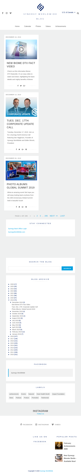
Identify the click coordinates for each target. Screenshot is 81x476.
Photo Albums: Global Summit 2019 (23, 309)
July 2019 (15, 320)
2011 (12, 352)
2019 (12, 300)
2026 (12, 284)
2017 (12, 338)
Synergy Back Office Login (17, 228)
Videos (48, 26)
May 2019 (15, 325)
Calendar (27, 26)
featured (31, 394)
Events (23, 394)
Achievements (60, 26)
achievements (14, 394)
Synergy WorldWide (18, 373)
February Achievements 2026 (69, 446)
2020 (12, 298)
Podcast (18, 398)
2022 (12, 293)
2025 (12, 286)
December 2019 (17, 302)
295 (46, 216)
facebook (26, 424)
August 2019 (16, 318)
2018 (12, 336)
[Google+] (24, 86)
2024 (12, 289)
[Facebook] (16, 152)
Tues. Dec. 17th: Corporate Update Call (20, 127)
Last (62, 216)
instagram (42, 424)
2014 (12, 345)
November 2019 (17, 311)
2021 (12, 295)
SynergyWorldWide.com (16, 232)
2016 (12, 341)
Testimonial (45, 398)
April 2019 (15, 327)
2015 (12, 343)
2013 (12, 348)
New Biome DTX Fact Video (21, 304)
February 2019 (17, 332)
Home (17, 26)
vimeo (56, 424)
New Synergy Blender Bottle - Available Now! (70, 458)
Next (54, 216)
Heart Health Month (43, 394)
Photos (38, 26)
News (11, 398)
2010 (12, 354)
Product (26, 398)
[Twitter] (21, 86)
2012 (12, 350)
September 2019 (17, 316)
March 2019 (16, 329)
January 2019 (17, 334)
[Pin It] (26, 152)
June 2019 (15, 323)
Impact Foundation (58, 394)
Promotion (35, 398)
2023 (12, 291)
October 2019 (17, 313)
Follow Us (40, 414)
